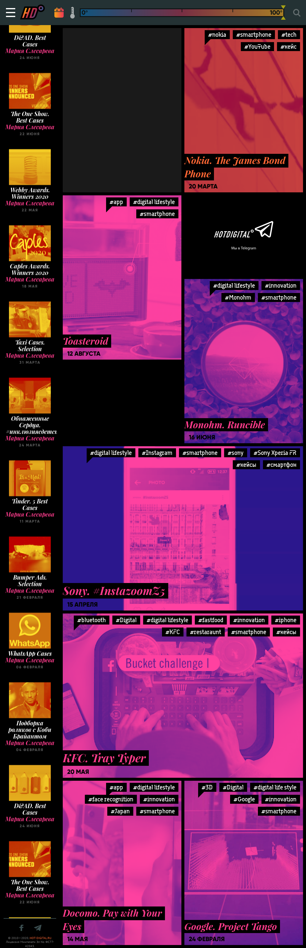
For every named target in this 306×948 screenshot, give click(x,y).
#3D (207, 787)
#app (116, 202)
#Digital (126, 620)
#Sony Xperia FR (275, 453)
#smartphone (253, 34)
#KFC (173, 632)
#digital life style (275, 787)
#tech (288, 34)
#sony (236, 453)
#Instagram (157, 453)
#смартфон (281, 465)
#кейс (288, 46)
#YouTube (257, 46)
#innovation (280, 285)
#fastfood (210, 620)
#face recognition (110, 799)
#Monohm (238, 297)
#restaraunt (205, 632)
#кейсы (246, 465)
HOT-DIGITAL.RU (40, 938)
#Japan (120, 811)
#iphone (285, 620)
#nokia (217, 34)
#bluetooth (91, 620)
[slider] (283, 12)
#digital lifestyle (154, 202)
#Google (244, 799)
